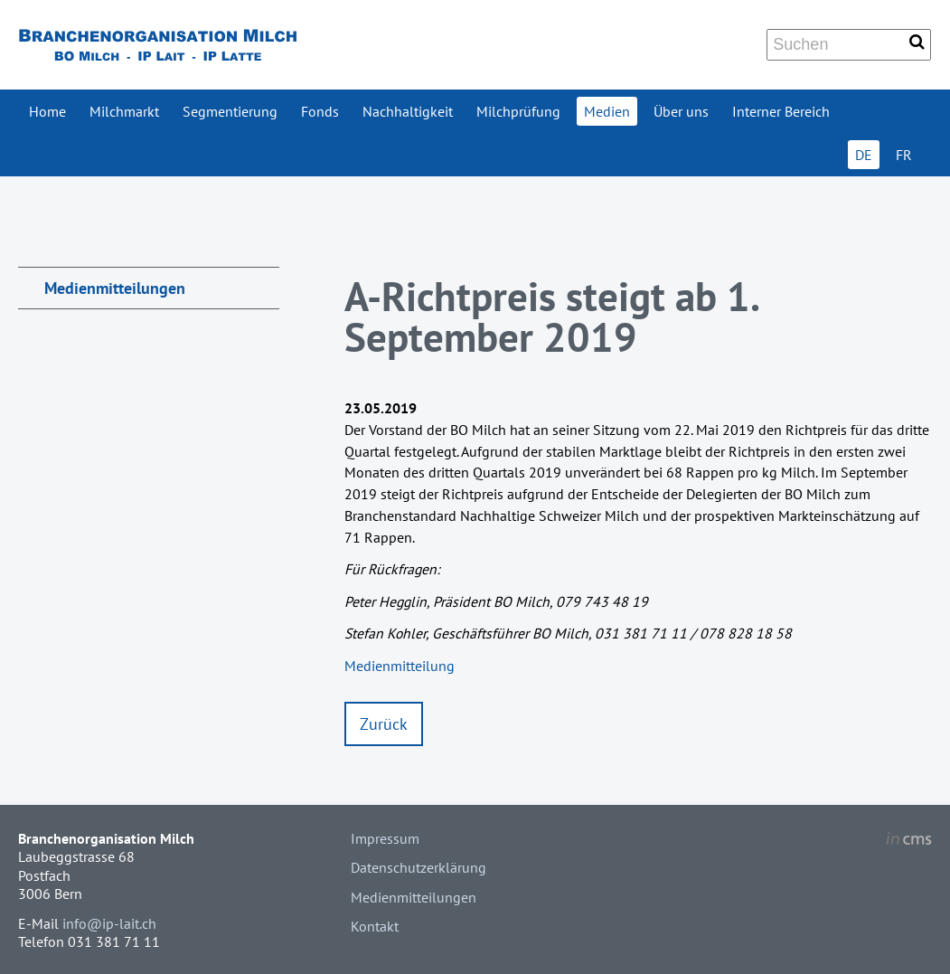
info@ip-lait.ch (109, 923)
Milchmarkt (124, 111)
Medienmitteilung (399, 666)
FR (904, 155)
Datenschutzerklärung (418, 867)
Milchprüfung (518, 111)
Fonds (320, 111)
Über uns (681, 111)
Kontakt (375, 926)
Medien (607, 111)
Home (47, 111)
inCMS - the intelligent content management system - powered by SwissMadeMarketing (909, 841)
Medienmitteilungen (114, 288)
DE (863, 155)
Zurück (384, 724)
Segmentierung (230, 111)
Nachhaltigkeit (407, 111)
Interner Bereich (781, 111)
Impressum (385, 838)
